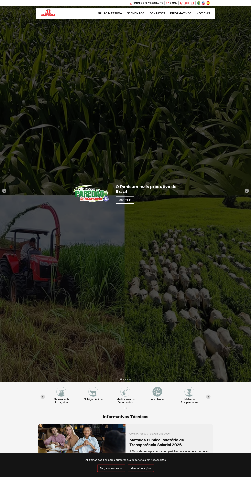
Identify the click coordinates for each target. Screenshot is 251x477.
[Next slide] (247, 191)
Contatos (157, 13)
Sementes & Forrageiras (61, 401)
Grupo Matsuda (110, 13)
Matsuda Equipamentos (189, 401)
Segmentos (135, 13)
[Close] (111, 468)
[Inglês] (203, 3)
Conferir (125, 200)
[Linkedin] (192, 3)
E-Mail (171, 3)
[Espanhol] (208, 3)
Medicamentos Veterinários (125, 401)
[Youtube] (188, 3)
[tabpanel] (61, 395)
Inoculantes (157, 399)
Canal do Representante (146, 3)
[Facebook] (181, 3)
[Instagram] (185, 3)
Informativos (180, 13)
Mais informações (141, 468)
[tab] (121, 379)
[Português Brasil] (198, 3)
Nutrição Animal (93, 399)
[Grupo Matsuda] (53, 16)
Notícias (203, 13)
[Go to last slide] (4, 191)
